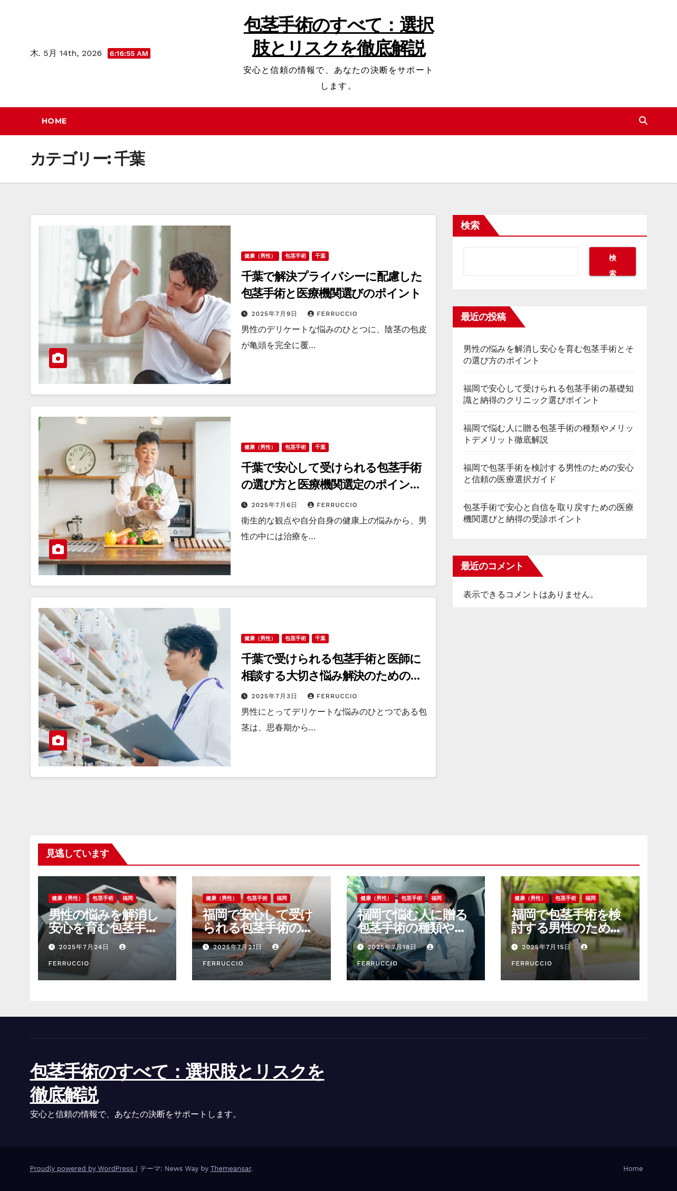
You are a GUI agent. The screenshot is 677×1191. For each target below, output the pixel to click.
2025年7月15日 (548, 947)
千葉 (320, 256)
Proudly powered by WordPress (83, 1169)
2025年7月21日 (239, 947)
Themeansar (231, 1169)
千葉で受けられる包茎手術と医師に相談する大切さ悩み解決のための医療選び (331, 676)
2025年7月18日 (393, 947)
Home (54, 121)
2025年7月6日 (275, 505)
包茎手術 (295, 256)
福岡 (127, 898)
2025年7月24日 (85, 947)
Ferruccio (333, 313)
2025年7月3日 (275, 696)
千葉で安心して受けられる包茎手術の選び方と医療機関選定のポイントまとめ (331, 485)
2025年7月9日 (275, 313)
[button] (643, 121)
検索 (470, 225)
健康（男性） (260, 256)
